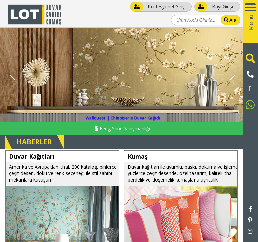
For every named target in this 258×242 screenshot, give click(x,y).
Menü (251, 22)
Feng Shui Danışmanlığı (122, 128)
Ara (230, 20)
